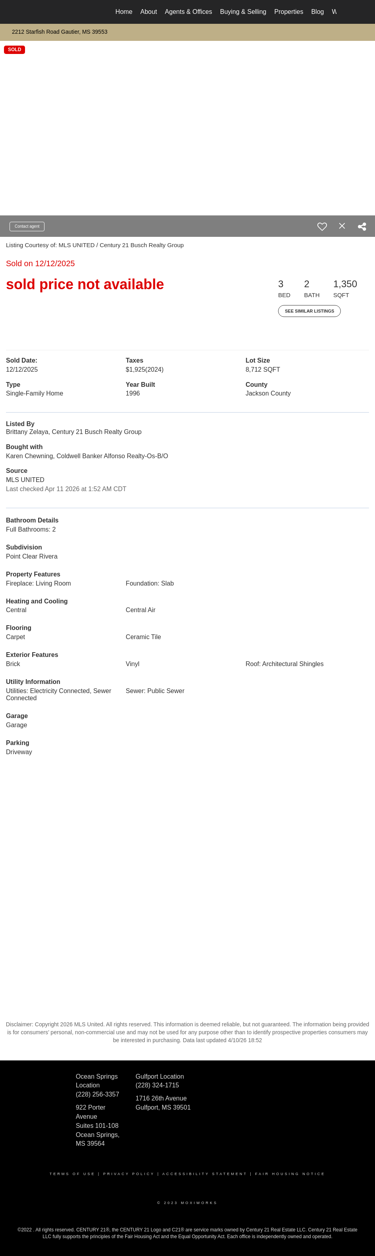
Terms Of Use (73, 1174)
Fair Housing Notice (290, 1174)
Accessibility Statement (204, 1174)
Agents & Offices (188, 11)
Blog (317, 11)
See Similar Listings (309, 311)
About (148, 11)
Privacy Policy (129, 1174)
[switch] (322, 226)
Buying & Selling (243, 11)
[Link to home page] (43, 12)
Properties (288, 11)
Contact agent (27, 226)
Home (124, 11)
